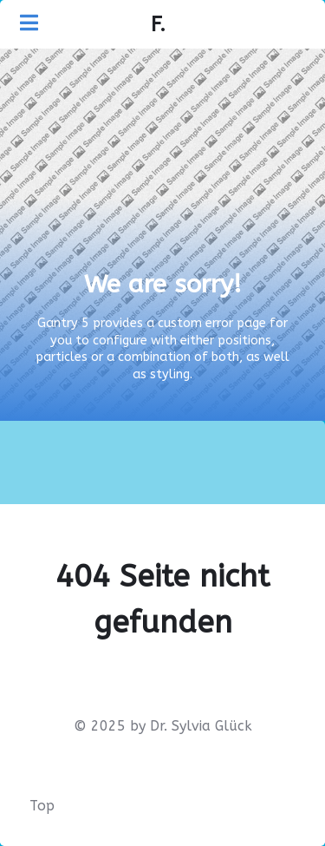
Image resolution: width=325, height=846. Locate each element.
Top (42, 805)
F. (158, 24)
